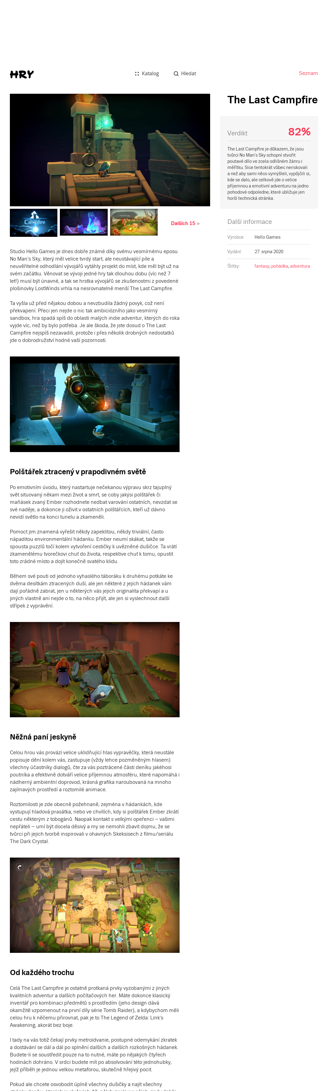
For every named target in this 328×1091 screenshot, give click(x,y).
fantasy (262, 266)
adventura (300, 266)
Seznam (308, 73)
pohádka (279, 266)
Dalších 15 (183, 223)
